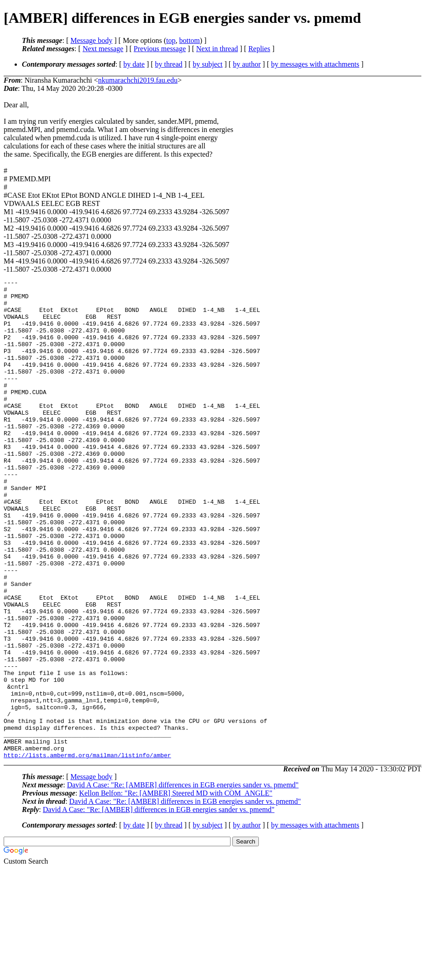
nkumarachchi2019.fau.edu (138, 80)
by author (247, 64)
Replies (259, 49)
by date (134, 64)
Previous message (160, 49)
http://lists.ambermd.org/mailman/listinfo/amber (87, 851)
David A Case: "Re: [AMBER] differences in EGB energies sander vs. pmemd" (183, 881)
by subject (207, 64)
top (170, 40)
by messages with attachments (315, 64)
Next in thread (217, 49)
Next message (103, 49)
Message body (91, 40)
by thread (169, 64)
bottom (189, 40)
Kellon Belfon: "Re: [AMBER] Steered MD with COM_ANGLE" (175, 889)
